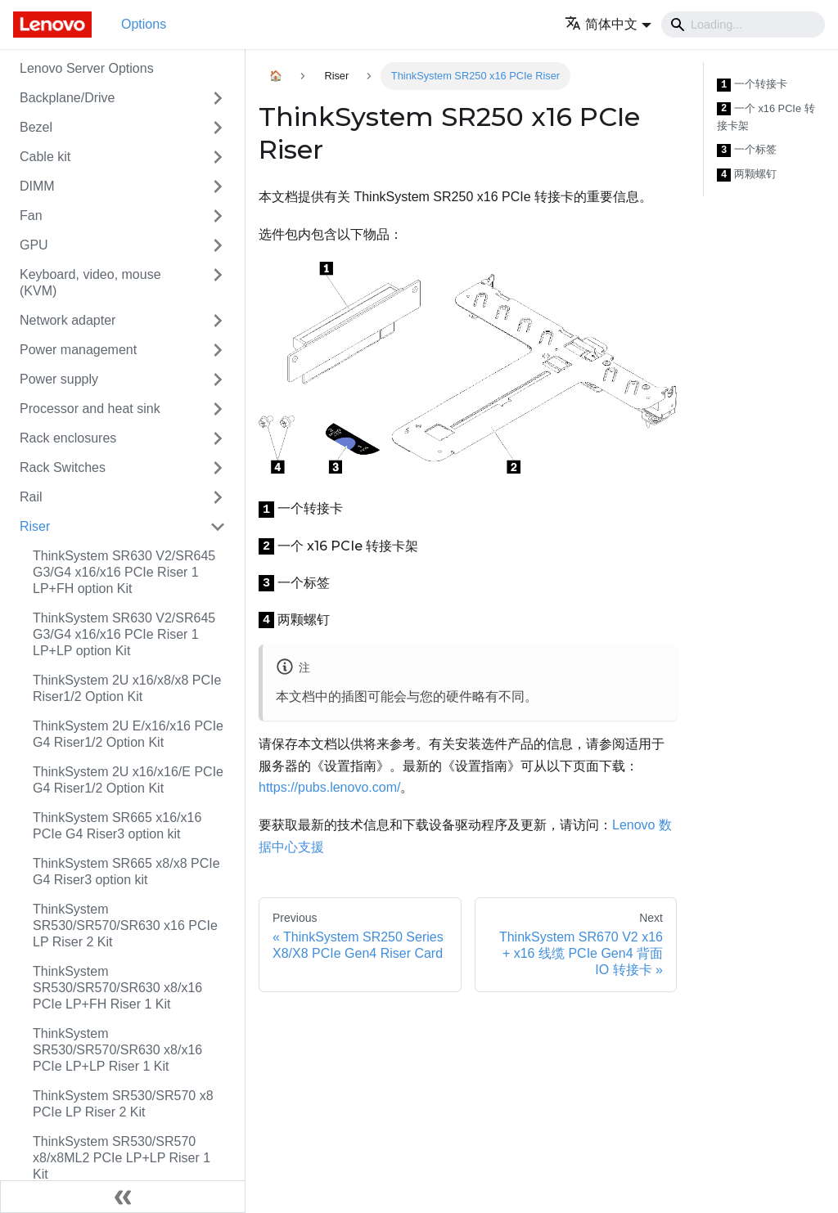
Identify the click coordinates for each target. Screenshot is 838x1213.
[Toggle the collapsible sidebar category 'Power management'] (217, 350)
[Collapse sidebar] (123, 1196)
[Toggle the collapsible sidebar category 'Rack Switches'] (217, 468)
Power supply (59, 379)
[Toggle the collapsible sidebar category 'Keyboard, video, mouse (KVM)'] (217, 283)
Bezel (36, 127)
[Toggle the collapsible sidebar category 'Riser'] (217, 527)
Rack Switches (63, 467)
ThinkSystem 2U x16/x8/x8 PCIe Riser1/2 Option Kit (127, 688)
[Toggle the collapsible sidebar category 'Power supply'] (217, 379)
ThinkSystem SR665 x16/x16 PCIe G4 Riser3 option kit (117, 826)
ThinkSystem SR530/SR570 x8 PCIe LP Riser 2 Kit (123, 1104)
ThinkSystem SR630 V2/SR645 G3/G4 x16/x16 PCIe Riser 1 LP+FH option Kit (124, 572)
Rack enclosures (68, 438)
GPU (34, 245)
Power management (78, 350)
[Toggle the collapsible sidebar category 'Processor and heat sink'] (217, 409)
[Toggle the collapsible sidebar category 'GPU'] (217, 245)
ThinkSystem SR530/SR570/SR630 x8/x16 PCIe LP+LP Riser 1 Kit (117, 1050)
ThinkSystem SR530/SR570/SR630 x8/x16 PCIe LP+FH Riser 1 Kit (117, 987)
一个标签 (747, 150)
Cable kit (45, 157)
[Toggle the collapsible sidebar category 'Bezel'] (217, 128)
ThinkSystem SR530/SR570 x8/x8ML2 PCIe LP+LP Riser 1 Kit (121, 1157)
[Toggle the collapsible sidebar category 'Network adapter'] (217, 321)
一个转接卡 (752, 85)
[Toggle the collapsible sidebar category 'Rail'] (217, 497)
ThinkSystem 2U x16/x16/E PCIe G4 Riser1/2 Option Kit (128, 780)
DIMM (37, 186)
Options (143, 24)
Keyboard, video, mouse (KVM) (90, 282)
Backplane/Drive (67, 98)
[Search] (743, 24)
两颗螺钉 (747, 175)
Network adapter (67, 320)
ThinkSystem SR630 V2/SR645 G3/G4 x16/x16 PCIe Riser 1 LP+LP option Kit (124, 634)
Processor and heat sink (90, 409)
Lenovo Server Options (87, 68)
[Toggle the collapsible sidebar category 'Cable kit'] (217, 157)
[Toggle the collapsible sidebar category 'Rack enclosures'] (217, 438)
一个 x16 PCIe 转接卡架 (766, 117)
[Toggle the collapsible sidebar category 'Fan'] (217, 216)
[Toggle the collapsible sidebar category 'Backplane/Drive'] (217, 98)
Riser (35, 526)
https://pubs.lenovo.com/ (329, 787)
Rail (31, 497)
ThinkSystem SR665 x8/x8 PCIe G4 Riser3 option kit (126, 871)
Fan (31, 215)
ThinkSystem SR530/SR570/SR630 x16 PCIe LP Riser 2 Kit (125, 925)
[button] (608, 24)
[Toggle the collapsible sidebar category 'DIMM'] (217, 186)
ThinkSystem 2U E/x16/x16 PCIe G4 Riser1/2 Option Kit (128, 734)
